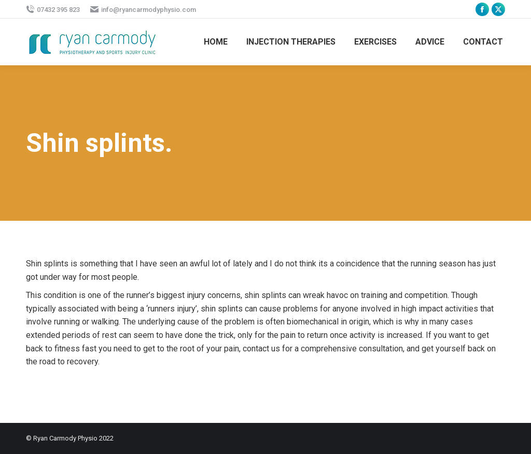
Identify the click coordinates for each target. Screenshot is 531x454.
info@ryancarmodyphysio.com (143, 10)
